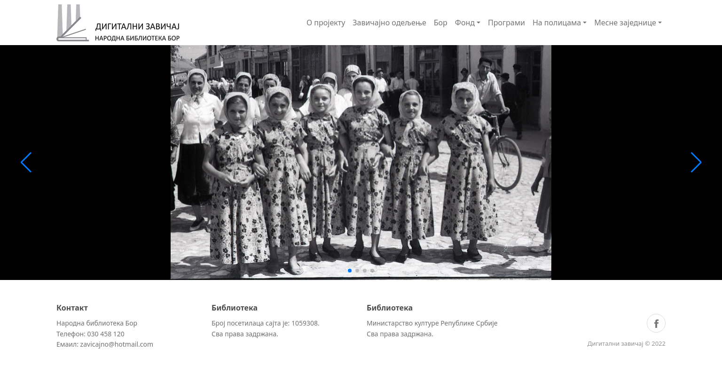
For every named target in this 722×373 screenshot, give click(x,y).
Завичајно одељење (389, 22)
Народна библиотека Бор (96, 323)
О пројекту (325, 22)
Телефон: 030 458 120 (90, 333)
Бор (440, 22)
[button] (350, 270)
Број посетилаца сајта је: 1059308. (266, 323)
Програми (506, 22)
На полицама (557, 22)
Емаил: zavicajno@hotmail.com (104, 344)
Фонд (465, 22)
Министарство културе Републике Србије (432, 323)
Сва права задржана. (245, 333)
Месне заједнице (625, 22)
